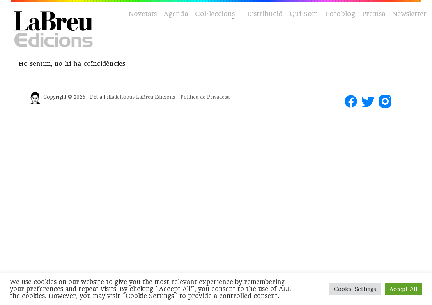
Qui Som (304, 14)
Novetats (143, 14)
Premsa (373, 14)
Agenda (176, 14)
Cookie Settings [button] (355, 289)
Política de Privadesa (205, 97)
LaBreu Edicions (155, 97)
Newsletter (409, 14)
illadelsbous (121, 97)
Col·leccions (214, 14)
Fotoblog (340, 14)
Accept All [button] (404, 289)
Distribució (265, 14)
